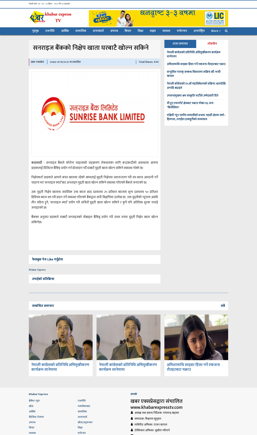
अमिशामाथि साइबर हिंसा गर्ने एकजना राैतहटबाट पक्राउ (196, 64)
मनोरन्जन (182, 31)
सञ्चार (153, 31)
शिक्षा (140, 31)
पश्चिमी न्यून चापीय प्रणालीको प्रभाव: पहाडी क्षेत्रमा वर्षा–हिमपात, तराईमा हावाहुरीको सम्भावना (196, 117)
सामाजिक (80, 31)
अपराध (114, 31)
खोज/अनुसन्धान (85, 422)
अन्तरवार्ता (98, 31)
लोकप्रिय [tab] (212, 43)
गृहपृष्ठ (37, 30)
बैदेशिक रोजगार (36, 417)
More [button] (214, 31)
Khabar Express (37, 270)
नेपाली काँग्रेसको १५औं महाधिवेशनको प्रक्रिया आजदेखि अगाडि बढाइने (196, 85)
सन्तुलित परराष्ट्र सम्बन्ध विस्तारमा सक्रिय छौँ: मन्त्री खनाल (193, 74)
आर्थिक (65, 31)
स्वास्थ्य (166, 31)
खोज (31, 406)
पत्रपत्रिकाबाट (84, 406)
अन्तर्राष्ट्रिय (199, 31)
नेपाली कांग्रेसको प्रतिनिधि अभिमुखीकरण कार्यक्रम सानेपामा (193, 54)
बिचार (128, 31)
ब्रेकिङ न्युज (34, 401)
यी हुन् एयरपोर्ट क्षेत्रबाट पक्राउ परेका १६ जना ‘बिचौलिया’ (190, 105)
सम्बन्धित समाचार (43, 306)
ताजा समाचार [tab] (180, 43)
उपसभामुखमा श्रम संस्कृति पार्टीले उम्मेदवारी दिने (192, 95)
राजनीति (50, 31)
